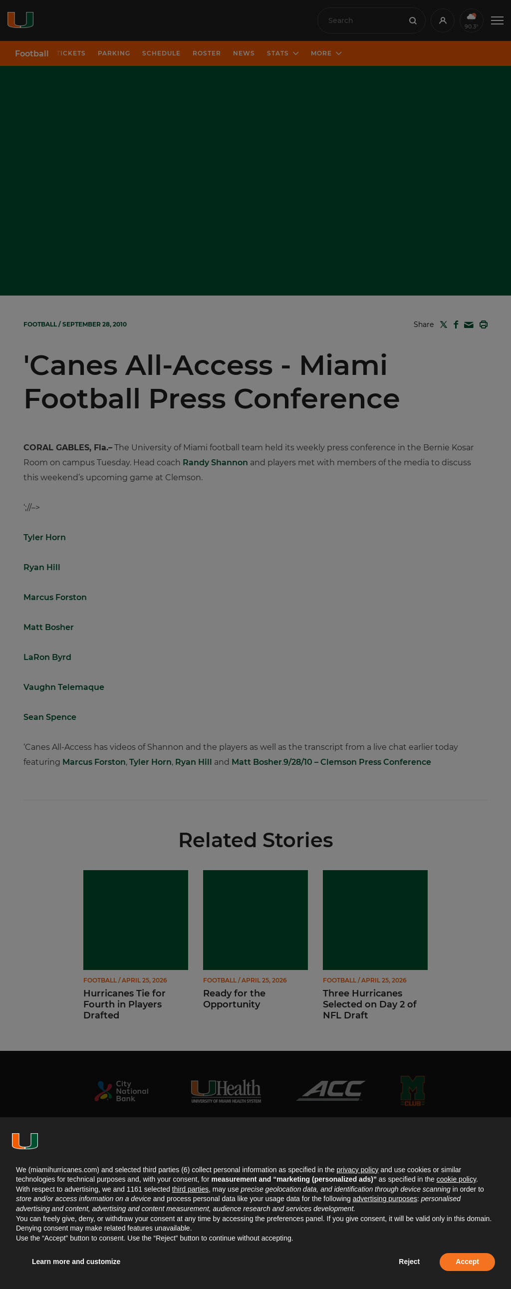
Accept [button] (467, 1262)
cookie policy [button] (456, 1179)
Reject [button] (409, 1262)
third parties (190, 1189)
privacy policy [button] (357, 1170)
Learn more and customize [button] (76, 1262)
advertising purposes (385, 1199)
